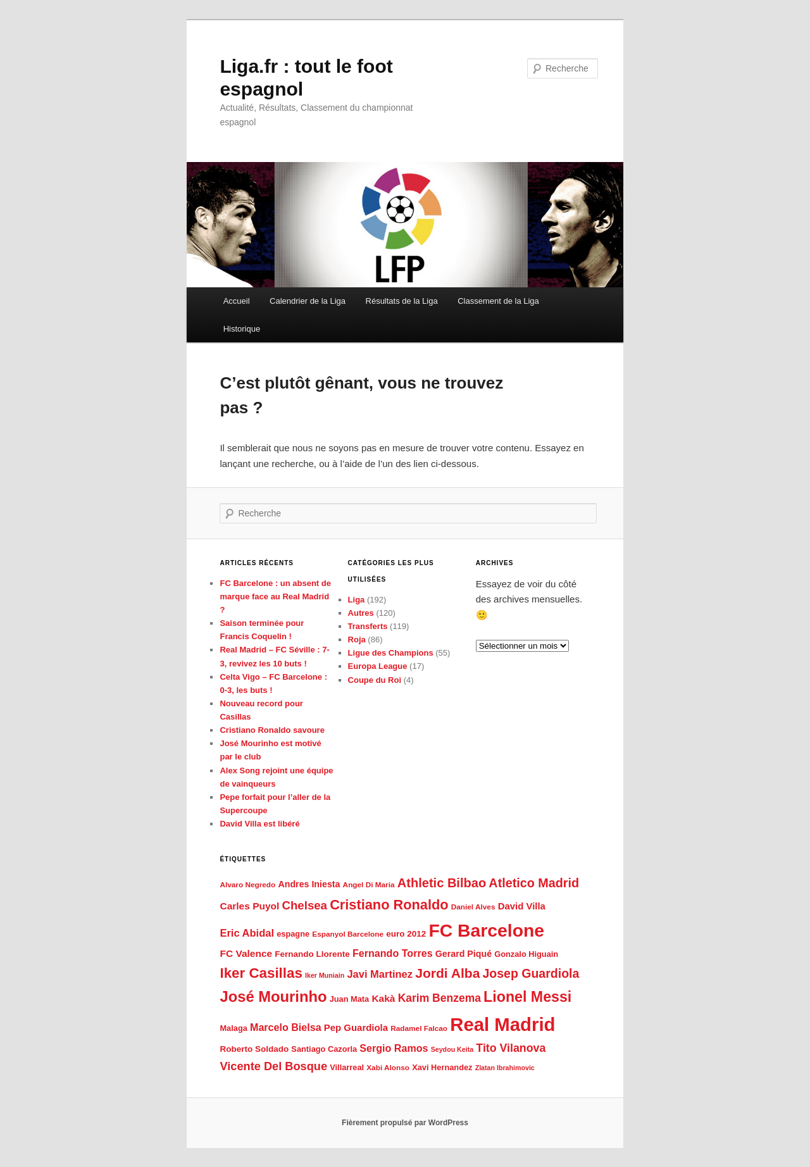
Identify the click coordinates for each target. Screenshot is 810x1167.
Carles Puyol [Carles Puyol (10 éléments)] (249, 906)
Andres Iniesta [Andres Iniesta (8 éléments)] (309, 884)
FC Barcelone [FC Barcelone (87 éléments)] (486, 930)
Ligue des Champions (390, 653)
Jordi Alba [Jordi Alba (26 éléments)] (447, 973)
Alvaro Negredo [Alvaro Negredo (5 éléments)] (247, 884)
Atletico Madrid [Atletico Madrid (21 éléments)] (534, 883)
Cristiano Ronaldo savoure (272, 730)
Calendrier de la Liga (308, 301)
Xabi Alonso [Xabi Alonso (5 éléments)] (387, 1067)
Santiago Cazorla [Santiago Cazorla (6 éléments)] (324, 1049)
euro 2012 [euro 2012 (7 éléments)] (406, 934)
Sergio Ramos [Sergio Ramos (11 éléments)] (393, 1048)
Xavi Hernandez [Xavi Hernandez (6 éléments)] (442, 1067)
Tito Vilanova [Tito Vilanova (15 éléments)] (510, 1048)
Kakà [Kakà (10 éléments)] (383, 998)
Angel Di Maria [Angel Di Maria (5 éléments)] (369, 884)
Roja (357, 639)
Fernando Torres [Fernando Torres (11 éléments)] (392, 953)
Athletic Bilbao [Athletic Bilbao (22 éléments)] (441, 883)
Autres (361, 613)
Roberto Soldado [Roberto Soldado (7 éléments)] (254, 1049)
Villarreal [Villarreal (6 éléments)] (347, 1067)
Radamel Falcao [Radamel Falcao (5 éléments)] (418, 1028)
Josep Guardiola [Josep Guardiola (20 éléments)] (531, 973)
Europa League (378, 666)
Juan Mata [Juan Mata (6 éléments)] (350, 999)
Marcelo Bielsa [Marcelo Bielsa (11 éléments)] (285, 1027)
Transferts (368, 626)
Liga (356, 599)
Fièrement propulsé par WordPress (405, 1122)
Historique (242, 329)
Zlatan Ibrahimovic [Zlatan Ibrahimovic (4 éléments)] (505, 1067)
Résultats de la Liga (402, 301)
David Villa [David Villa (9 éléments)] (521, 906)
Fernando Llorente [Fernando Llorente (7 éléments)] (312, 954)
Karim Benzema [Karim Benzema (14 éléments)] (439, 998)
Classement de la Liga (498, 301)
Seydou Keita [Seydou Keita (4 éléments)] (452, 1049)
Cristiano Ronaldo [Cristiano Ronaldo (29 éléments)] (389, 905)
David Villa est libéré (259, 823)
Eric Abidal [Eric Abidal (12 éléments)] (247, 933)
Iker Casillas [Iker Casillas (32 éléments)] (261, 973)
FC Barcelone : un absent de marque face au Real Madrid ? (275, 596)
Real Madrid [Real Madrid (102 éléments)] (502, 1024)
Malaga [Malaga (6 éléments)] (233, 1028)
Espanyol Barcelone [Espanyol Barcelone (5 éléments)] (347, 934)
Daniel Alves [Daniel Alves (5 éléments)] (473, 906)
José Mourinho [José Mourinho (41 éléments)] (273, 996)
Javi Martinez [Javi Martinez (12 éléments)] (380, 974)
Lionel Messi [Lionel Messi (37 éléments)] (527, 997)
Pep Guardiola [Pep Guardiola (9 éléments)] (356, 1027)
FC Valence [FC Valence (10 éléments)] (246, 953)
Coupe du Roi (375, 680)
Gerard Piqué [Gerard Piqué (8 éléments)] (463, 954)
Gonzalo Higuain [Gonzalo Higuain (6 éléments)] (526, 954)
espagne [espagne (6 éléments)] (293, 934)
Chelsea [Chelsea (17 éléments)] (304, 905)
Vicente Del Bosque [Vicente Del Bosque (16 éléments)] (273, 1066)
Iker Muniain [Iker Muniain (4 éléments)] (324, 975)
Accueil (236, 301)
